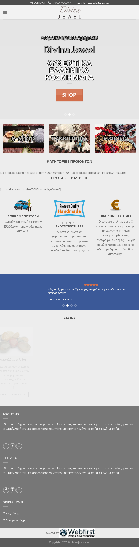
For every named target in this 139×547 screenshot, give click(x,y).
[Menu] (5, 12)
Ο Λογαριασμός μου (15, 520)
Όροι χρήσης (11, 513)
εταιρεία (115, 138)
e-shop (23, 137)
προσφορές (69, 138)
